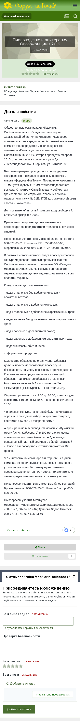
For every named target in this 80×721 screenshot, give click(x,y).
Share (40, 547)
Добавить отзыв (19, 709)
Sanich (52, 69)
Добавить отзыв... (20, 683)
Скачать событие (18, 530)
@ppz (26, 120)
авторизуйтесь (56, 596)
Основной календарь (40, 63)
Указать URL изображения (53, 694)
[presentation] (33, 647)
